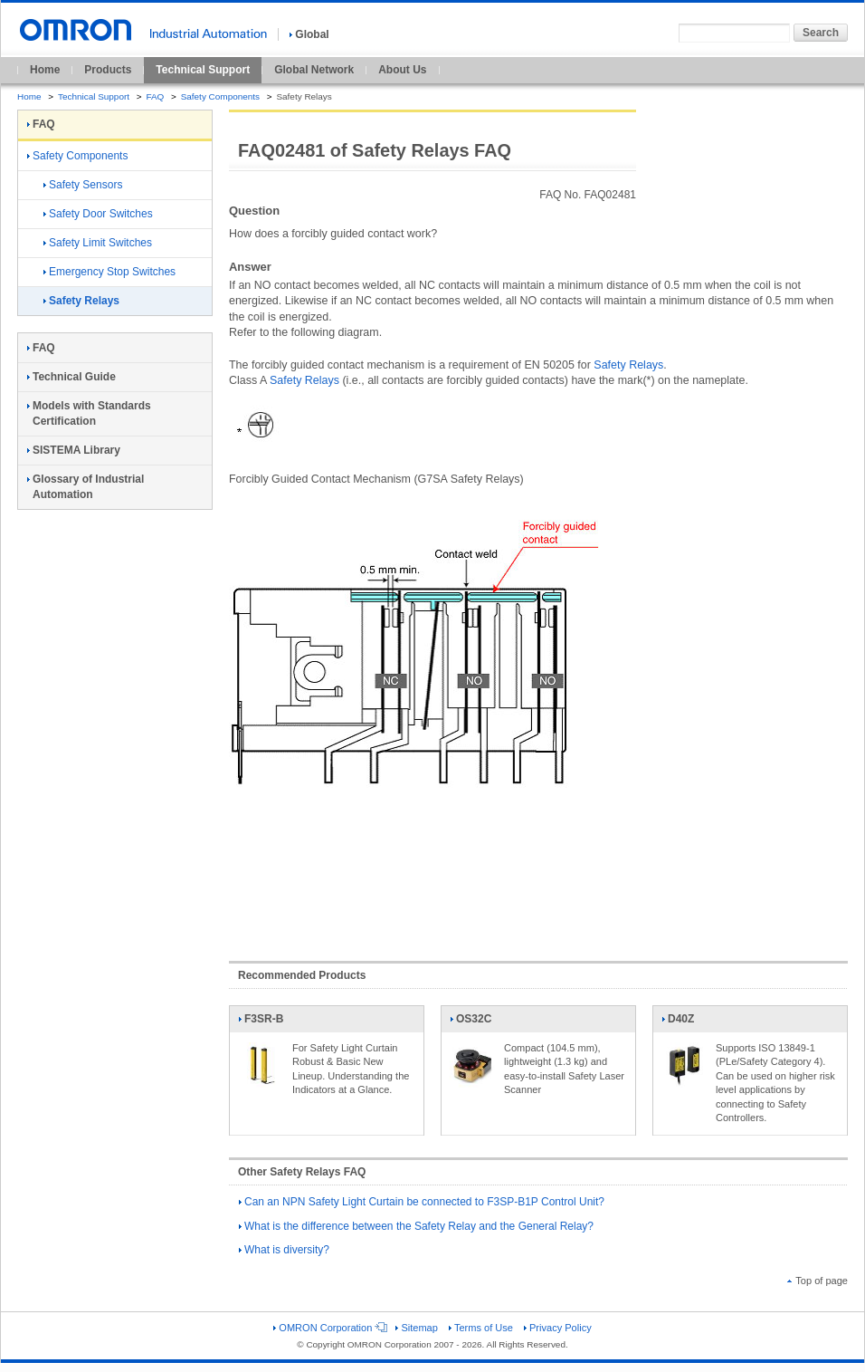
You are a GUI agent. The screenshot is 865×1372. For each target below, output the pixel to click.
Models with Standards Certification (89, 413)
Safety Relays (628, 365)
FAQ (155, 96)
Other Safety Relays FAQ (302, 1172)
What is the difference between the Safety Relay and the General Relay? (416, 1226)
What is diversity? (284, 1249)
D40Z (684, 1022)
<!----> (538, 872)
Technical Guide (71, 376)
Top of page (817, 1280)
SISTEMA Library (73, 450)
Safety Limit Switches (97, 242)
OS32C (472, 1022)
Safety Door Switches (98, 213)
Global (309, 34)
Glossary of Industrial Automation (85, 487)
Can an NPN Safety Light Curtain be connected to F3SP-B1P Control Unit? (421, 1201)
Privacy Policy (558, 1327)
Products (107, 69)
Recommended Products (302, 975)
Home (45, 69)
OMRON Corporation (329, 1327)
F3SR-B (260, 1022)
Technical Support (203, 69)
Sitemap (416, 1327)
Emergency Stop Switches (109, 271)
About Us (402, 69)
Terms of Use (481, 1327)
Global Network (314, 69)
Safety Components (220, 96)
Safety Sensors (82, 184)
